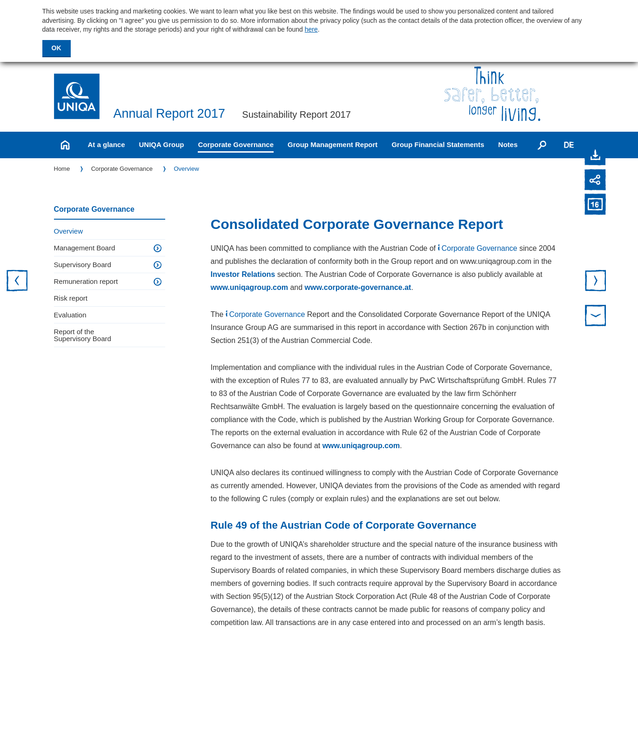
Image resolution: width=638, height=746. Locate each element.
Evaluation (70, 315)
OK (56, 48)
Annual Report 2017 (169, 114)
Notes (508, 144)
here (311, 29)
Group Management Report (332, 144)
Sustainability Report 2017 (296, 114)
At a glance (106, 144)
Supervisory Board (82, 265)
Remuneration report (86, 281)
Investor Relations (243, 274)
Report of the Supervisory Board (82, 335)
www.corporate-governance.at (358, 287)
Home (62, 168)
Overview (186, 168)
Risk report (71, 298)
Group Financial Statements (437, 144)
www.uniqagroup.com (250, 287)
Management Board (84, 248)
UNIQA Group (161, 144)
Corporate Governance (236, 144)
